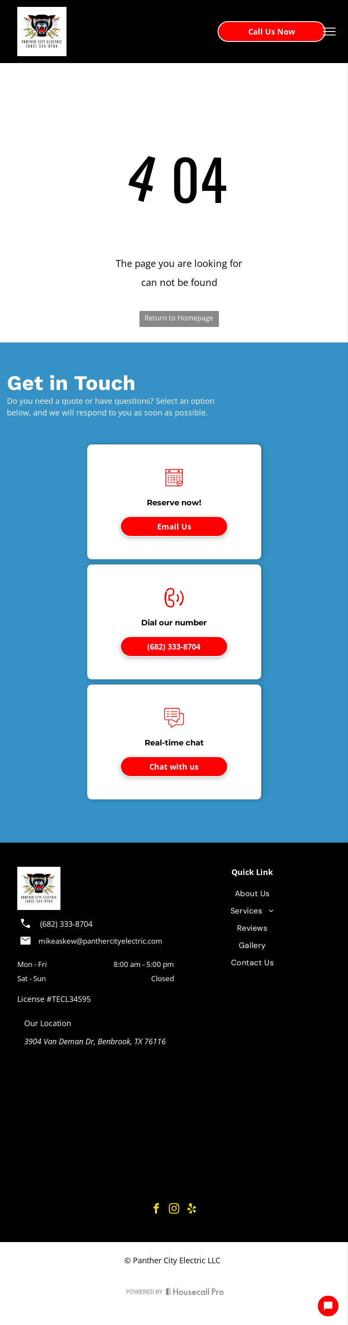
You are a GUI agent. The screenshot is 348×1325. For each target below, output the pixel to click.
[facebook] (156, 1210)
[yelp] (191, 1210)
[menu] (329, 31)
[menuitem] (252, 893)
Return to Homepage (179, 318)
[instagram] (174, 1210)
